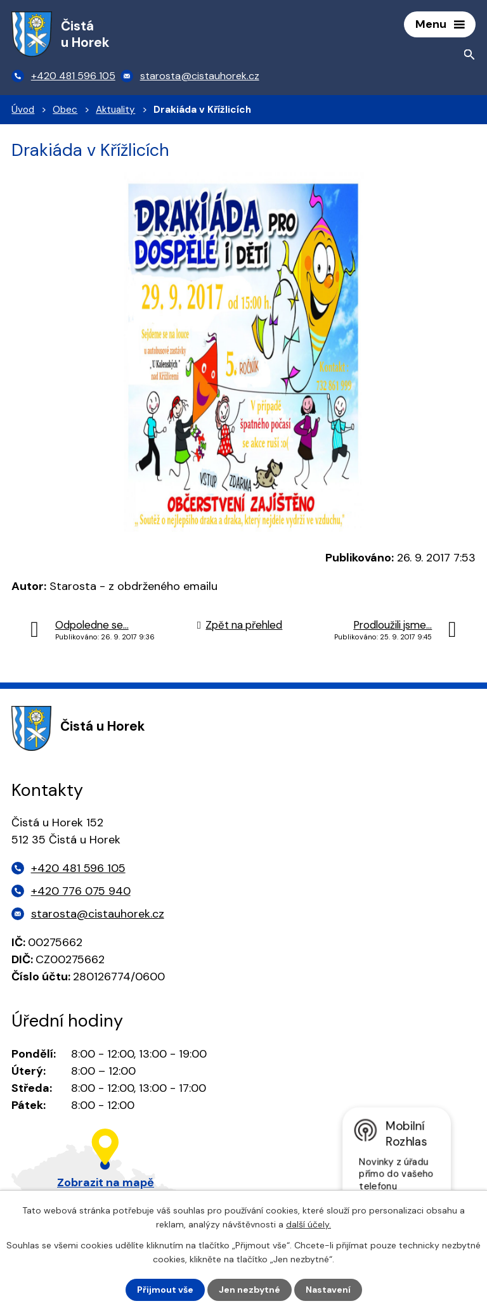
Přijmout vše (165, 1289)
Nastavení (328, 1289)
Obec (65, 109)
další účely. (308, 1224)
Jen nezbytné (249, 1289)
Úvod (22, 109)
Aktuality (115, 109)
